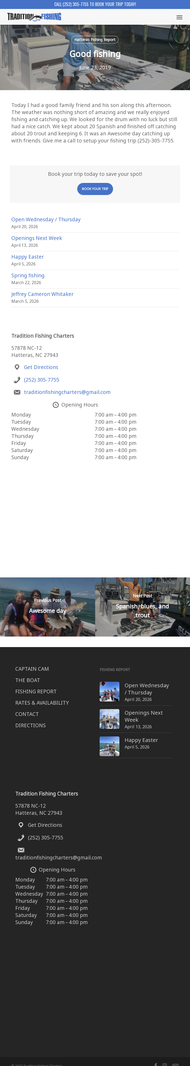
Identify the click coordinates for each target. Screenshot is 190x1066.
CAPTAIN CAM (32, 668)
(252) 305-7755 (41, 379)
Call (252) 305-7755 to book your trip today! (95, 4)
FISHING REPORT (36, 691)
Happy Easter (27, 256)
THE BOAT (27, 680)
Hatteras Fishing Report (94, 39)
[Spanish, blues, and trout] (142, 607)
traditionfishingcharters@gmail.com (67, 392)
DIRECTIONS (30, 725)
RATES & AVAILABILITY (42, 702)
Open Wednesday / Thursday (46, 219)
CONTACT (27, 714)
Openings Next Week (36, 238)
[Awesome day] (47, 607)
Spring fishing (28, 275)
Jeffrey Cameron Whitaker (42, 294)
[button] (179, 17)
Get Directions (41, 367)
